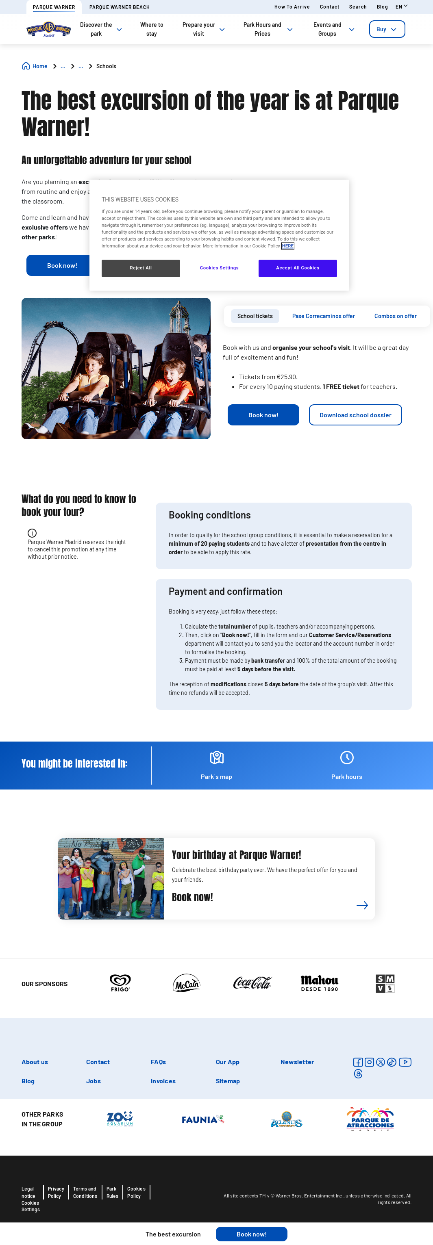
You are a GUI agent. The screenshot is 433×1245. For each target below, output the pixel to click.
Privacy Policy (56, 1192)
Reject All (141, 268)
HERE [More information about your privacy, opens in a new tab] (288, 246)
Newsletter (297, 1061)
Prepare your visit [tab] (204, 29)
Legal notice (29, 1192)
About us (35, 1061)
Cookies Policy (136, 1192)
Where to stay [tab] (151, 29)
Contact (329, 6)
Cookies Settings (31, 1206)
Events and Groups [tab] (334, 29)
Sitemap (228, 1080)
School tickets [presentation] (255, 315)
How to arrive (292, 6)
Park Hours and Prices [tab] (269, 29)
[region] (219, 235)
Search (358, 6)
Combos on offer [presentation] (395, 315)
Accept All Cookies (297, 268)
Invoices (163, 1080)
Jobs (93, 1080)
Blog (382, 6)
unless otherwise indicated (375, 1195)
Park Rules (113, 1192)
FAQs (158, 1061)
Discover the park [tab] (102, 29)
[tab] (387, 29)
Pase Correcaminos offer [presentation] (323, 315)
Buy (387, 29)
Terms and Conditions (85, 1192)
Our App (228, 1061)
